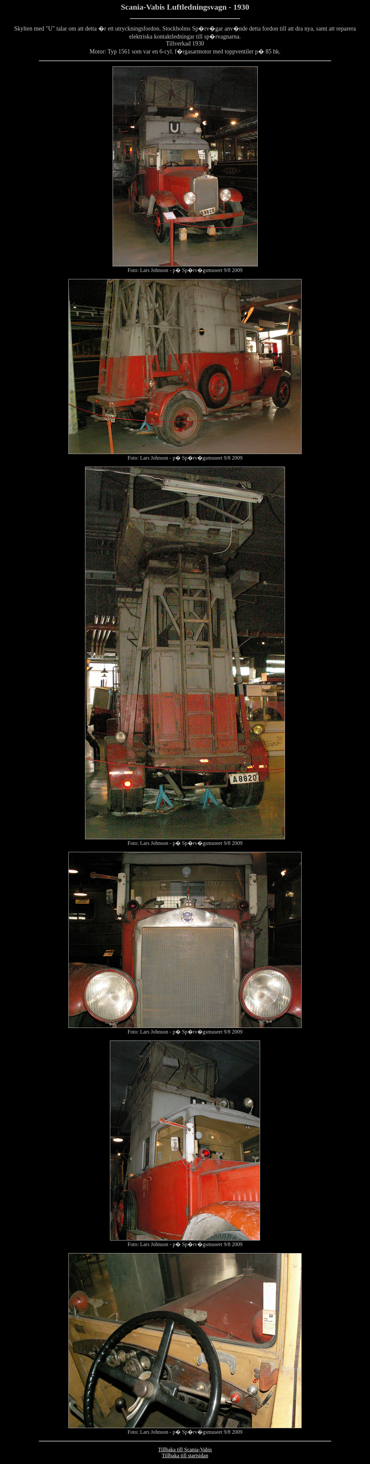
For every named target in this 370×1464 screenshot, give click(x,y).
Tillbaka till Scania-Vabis (185, 1449)
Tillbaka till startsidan (185, 1455)
